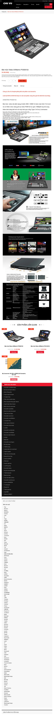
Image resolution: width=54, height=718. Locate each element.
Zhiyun (5, 606)
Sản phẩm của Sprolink (9, 430)
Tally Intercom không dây (9, 453)
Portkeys (6, 600)
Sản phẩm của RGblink (9, 432)
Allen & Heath (7, 694)
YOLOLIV (6, 604)
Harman (6, 683)
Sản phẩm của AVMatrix (9, 418)
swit (5, 569)
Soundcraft (6, 607)
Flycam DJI (6, 487)
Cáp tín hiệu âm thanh (9, 394)
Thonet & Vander (8, 663)
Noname (6, 508)
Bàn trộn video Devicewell (9, 411)
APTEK (5, 632)
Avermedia (6, 637)
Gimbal (5, 437)
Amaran (6, 567)
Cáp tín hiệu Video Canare (9, 404)
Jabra (5, 647)
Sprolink (6, 619)
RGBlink (6, 617)
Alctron (5, 666)
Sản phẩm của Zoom (8, 415)
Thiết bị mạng (27, 446)
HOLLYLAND (6, 594)
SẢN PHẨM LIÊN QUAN (27, 325)
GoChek (6, 513)
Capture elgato (27, 451)
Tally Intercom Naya (8, 413)
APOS (5, 545)
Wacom (6, 510)
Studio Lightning (27, 463)
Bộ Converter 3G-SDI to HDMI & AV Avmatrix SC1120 (14, 374)
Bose (5, 537)
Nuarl (5, 572)
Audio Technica (7, 688)
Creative (6, 704)
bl (4, 517)
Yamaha (6, 599)
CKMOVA (6, 609)
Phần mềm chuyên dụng (27, 399)
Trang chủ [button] (18, 4)
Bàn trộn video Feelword (9, 434)
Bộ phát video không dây (27, 470)
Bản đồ (37, 4)
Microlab (6, 679)
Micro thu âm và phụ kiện (27, 406)
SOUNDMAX (7, 592)
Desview (6, 693)
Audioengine (7, 691)
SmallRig (6, 570)
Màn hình (27, 439)
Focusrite (6, 629)
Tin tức (32, 4)
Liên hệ (17, 7)
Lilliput (5, 622)
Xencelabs (6, 575)
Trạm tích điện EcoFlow (9, 477)
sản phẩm (48, 7)
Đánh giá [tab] (22, 85)
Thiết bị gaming (7, 489)
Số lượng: (4, 80)
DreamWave (7, 671)
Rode (5, 587)
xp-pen (5, 631)
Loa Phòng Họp (27, 465)
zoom (5, 644)
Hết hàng (14, 379)
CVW (5, 652)
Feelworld (6, 636)
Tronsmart (6, 535)
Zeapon (6, 602)
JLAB (5, 597)
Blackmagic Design (8, 676)
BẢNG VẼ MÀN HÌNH (8, 554)
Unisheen (6, 654)
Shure (5, 530)
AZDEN (5, 520)
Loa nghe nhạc (27, 420)
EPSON (5, 538)
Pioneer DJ (6, 611)
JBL (5, 686)
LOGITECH (6, 701)
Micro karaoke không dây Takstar (11, 401)
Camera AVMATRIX (8, 482)
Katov (5, 564)
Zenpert (6, 549)
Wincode (6, 544)
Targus (5, 634)
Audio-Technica (7, 696)
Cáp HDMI (6, 491)
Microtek (6, 626)
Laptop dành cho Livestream (10, 449)
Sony (5, 668)
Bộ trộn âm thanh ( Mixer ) (27, 389)
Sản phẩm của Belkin (27, 408)
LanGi (5, 641)
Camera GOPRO (7, 458)
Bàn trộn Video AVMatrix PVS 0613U (40, 346)
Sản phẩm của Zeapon (9, 442)
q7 (4, 642)
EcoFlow (6, 533)
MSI (5, 595)
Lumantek (6, 661)
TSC (5, 547)
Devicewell (6, 651)
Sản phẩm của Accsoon (9, 480)
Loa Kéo (6, 427)
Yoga (5, 518)
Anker (5, 525)
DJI (5, 523)
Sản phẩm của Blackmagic (27, 387)
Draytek (6, 627)
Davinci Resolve (7, 669)
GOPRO (5, 574)
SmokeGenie (7, 550)
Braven (5, 681)
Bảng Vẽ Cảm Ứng (27, 456)
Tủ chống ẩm (27, 484)
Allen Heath (6, 674)
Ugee (5, 552)
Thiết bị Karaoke (7, 472)
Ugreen (5, 560)
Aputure (6, 565)
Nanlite (5, 580)
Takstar (6, 699)
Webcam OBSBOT (8, 494)
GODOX (5, 589)
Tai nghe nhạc (27, 396)
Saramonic (6, 657)
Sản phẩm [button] (26, 4)
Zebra (5, 542)
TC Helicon (6, 612)
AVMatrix (6, 639)
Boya (5, 664)
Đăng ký (50, 1)
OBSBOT (6, 584)
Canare (5, 684)
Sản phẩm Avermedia (9, 425)
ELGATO (6, 590)
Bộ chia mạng (7, 444)
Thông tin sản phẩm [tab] (7, 85)
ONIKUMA (6, 522)
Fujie (5, 528)
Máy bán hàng (7, 475)
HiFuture (6, 532)
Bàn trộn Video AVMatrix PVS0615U (15, 70)
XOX (5, 656)
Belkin (5, 673)
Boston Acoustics (8, 579)
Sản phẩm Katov (7, 468)
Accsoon (6, 624)
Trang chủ (4, 11)
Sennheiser (6, 659)
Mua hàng (22, 81)
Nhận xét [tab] (16, 85)
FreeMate (6, 689)
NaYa (5, 649)
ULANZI (5, 585)
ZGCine (5, 559)
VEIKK (5, 577)
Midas (5, 614)
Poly (5, 507)
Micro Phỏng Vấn (27, 392)
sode (5, 515)
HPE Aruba (6, 555)
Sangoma (6, 582)
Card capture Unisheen (9, 423)
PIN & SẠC (27, 461)
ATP (5, 540)
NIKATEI (6, 527)
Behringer (6, 616)
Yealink (5, 621)
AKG (5, 678)
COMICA (6, 562)
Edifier (5, 646)
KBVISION (6, 512)
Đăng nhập (46, 1)
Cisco (5, 557)
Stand (5, 698)
